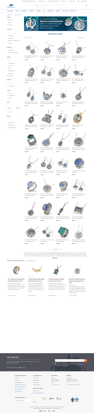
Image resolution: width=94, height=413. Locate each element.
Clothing (38, 10)
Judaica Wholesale (19, 382)
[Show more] (10, 76)
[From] (10, 108)
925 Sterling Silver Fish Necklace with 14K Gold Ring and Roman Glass (63, 217)
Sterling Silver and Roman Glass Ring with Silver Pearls (31, 194)
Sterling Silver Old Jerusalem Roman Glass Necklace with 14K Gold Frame (78, 148)
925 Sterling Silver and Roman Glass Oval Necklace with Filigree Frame (63, 148)
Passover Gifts (73, 10)
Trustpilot (35, 401)
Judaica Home (10, 14)
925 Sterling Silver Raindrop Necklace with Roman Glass (31, 171)
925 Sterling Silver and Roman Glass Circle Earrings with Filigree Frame (48, 171)
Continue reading (12, 295)
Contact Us (17, 380)
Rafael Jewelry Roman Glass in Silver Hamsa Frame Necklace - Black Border (31, 125)
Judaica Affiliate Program (20, 384)
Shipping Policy (36, 380)
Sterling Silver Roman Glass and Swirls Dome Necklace (31, 240)
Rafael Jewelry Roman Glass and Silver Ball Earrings (31, 56)
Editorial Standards (19, 389)
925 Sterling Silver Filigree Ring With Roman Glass (62, 240)
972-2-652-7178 (56, 384)
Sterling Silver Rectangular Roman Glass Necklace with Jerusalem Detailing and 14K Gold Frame (79, 217)
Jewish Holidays (18, 391)
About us (17, 378)
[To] (18, 108)
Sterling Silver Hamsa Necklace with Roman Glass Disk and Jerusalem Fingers (31, 79)
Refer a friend (41, 1)
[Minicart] (86, 5)
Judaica (17, 10)
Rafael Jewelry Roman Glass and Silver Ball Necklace (47, 56)
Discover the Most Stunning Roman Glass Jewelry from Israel (77, 281)
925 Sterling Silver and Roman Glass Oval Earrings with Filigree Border (31, 102)
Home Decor (24, 10)
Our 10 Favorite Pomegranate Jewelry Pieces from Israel (16, 280)
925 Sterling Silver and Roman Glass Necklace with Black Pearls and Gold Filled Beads (47, 102)
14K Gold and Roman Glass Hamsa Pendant (77, 125)
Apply (10, 111)
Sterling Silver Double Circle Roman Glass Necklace (62, 56)
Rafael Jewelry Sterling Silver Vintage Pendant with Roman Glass (78, 102)
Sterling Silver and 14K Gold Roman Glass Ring (62, 194)
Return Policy (36, 382)
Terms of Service (36, 384)
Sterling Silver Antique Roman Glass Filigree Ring (31, 148)
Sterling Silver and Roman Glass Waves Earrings (47, 240)
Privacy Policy (65, 365)
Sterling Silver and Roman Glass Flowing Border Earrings (47, 79)
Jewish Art (31, 10)
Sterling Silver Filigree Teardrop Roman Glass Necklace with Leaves (47, 148)
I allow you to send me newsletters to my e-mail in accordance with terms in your (70, 364)
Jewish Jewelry (10, 10)
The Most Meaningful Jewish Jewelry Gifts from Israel (36, 280)
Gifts (44, 10)
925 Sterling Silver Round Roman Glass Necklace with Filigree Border (32, 217)
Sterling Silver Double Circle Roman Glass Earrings (62, 171)
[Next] (61, 249)
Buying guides (84, 1)
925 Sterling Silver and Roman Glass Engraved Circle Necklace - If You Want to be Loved (79, 240)
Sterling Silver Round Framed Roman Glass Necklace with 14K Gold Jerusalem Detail (47, 194)
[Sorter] (82, 37)
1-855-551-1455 (71, 384)
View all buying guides (30, 260)
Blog (78, 1)
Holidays (58, 10)
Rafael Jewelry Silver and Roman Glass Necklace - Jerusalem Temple (47, 125)
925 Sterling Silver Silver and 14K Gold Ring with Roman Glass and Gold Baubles (47, 217)
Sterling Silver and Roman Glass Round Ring (78, 171)
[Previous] (50, 249)
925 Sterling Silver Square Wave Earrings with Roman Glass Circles (78, 194)
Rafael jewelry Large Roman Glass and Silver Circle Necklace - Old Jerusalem (63, 79)
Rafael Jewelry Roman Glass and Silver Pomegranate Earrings (63, 125)
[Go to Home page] (11, 5)
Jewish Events (50, 10)
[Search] (14, 32)
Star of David (65, 10)
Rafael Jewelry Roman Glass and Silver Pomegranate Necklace (78, 56)
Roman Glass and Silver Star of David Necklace (62, 102)
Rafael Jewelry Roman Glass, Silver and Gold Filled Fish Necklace (78, 79)
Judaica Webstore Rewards (53, 1)
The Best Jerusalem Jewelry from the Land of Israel (56, 280)
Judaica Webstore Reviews (20, 387)
